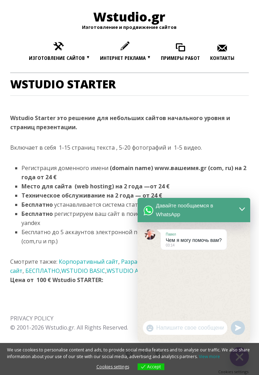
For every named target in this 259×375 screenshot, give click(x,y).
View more (209, 357)
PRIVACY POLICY (31, 318)
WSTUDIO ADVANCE (134, 271)
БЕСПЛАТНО (42, 271)
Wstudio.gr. (60, 327)
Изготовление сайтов (57, 57)
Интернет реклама (123, 57)
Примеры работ (180, 58)
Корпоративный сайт (88, 261)
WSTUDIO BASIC (83, 271)
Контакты (222, 58)
